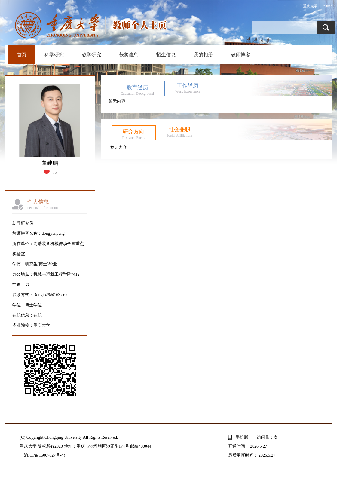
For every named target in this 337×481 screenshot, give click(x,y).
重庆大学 (310, 6)
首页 (21, 54)
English (326, 6)
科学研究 (54, 54)
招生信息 (166, 54)
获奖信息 (128, 54)
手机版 (242, 437)
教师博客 (240, 54)
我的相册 (203, 54)
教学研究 (91, 54)
